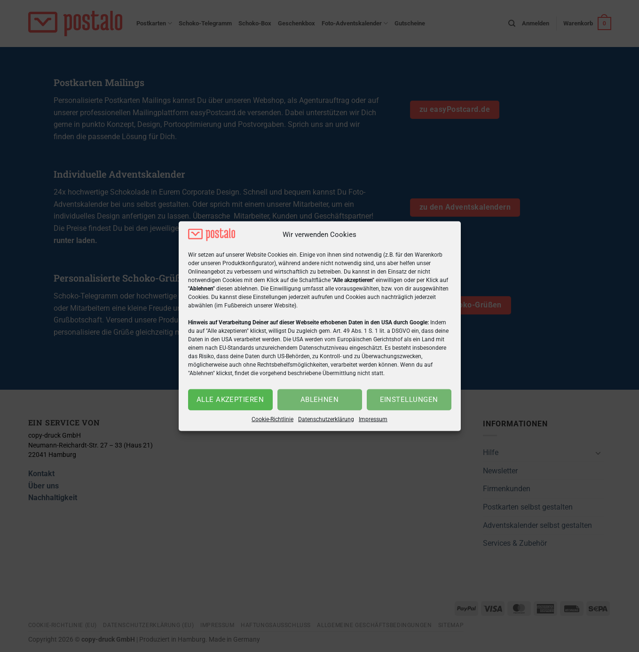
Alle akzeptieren (230, 399)
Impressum (373, 419)
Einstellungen (409, 399)
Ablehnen (319, 399)
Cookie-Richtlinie (272, 419)
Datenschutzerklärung (326, 419)
